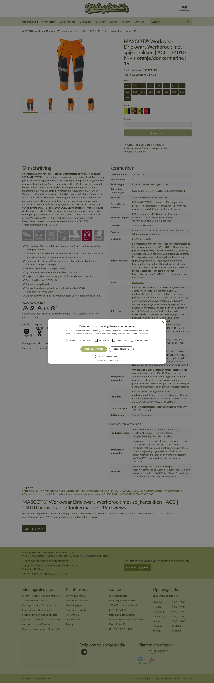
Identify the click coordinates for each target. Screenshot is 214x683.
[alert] (107, 341)
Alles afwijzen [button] (121, 349)
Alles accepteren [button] (94, 349)
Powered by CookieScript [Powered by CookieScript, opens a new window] (107, 360)
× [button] (163, 322)
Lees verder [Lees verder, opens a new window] (143, 333)
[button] (107, 356)
